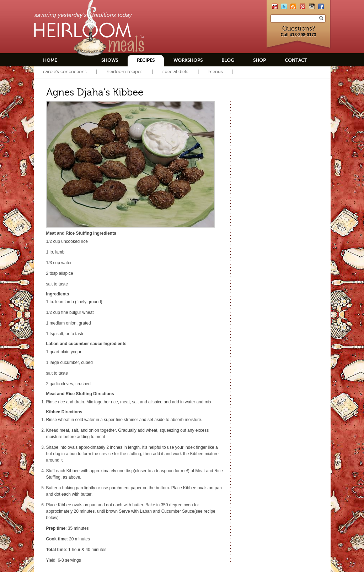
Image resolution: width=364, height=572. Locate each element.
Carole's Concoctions (65, 71)
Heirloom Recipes (125, 71)
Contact (296, 60)
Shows (109, 60)
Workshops (188, 60)
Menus (215, 71)
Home (50, 60)
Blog (227, 60)
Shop (259, 60)
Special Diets (175, 71)
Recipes (146, 60)
